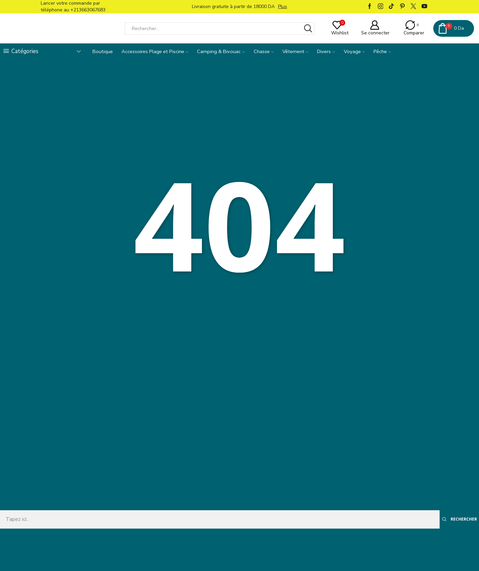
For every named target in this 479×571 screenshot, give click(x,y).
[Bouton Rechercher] (308, 28)
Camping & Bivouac (221, 51)
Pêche (382, 51)
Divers (326, 51)
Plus (282, 6)
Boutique (102, 51)
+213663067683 (87, 10)
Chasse (264, 51)
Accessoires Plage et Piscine (155, 51)
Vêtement (295, 51)
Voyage (354, 51)
